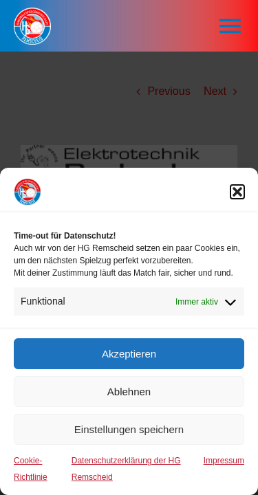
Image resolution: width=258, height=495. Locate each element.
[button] (237, 192)
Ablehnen (129, 391)
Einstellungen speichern (129, 429)
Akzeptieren (129, 354)
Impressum (224, 460)
